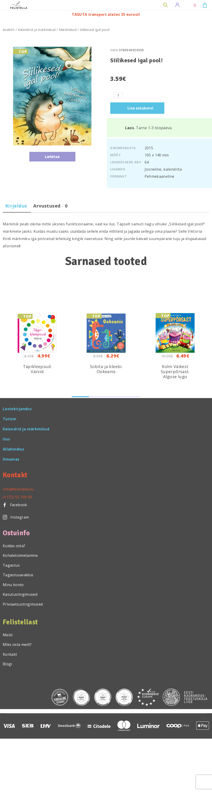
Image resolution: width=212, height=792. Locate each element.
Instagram (16, 517)
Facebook (15, 504)
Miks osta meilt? (17, 644)
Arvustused (50, 206)
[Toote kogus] (118, 95)
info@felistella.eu (18, 489)
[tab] (16, 208)
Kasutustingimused (20, 594)
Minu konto (13, 584)
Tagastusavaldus (18, 574)
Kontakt (10, 654)
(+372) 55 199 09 (17, 497)
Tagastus (11, 565)
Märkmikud (68, 29)
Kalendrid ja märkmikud (37, 29)
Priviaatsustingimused (23, 604)
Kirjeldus (16, 206)
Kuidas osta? (14, 545)
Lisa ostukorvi (140, 108)
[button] (80, 396)
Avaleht (9, 29)
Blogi (7, 663)
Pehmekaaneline (159, 176)
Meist (8, 634)
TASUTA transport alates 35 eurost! (106, 14)
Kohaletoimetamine (20, 555)
